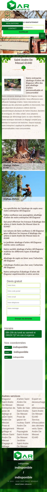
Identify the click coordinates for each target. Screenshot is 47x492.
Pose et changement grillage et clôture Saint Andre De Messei (8, 433)
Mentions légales (23, 484)
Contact (12, 28)
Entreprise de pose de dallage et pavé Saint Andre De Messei (8, 415)
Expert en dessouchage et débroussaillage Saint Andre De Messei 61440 (38, 408)
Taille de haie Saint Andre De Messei (23, 411)
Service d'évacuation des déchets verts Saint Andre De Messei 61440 (38, 428)
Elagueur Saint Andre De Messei (7, 402)
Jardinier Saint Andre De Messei (22, 443)
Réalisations (12, 23)
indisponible (19, 12)
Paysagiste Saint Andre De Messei (22, 434)
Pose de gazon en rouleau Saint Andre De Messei (23, 423)
